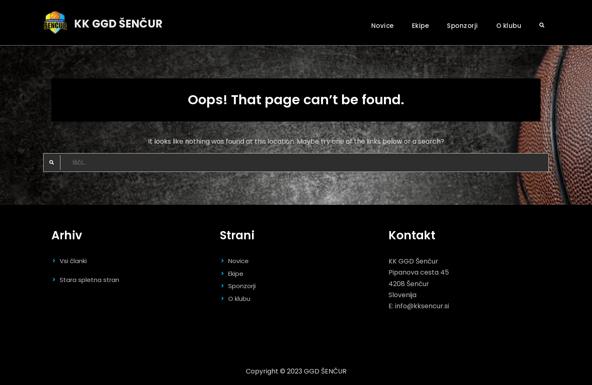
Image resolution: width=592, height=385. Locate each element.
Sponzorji (462, 25)
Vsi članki (73, 261)
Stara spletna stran (89, 279)
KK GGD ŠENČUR (118, 23)
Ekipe (420, 25)
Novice (382, 25)
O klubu (509, 25)
